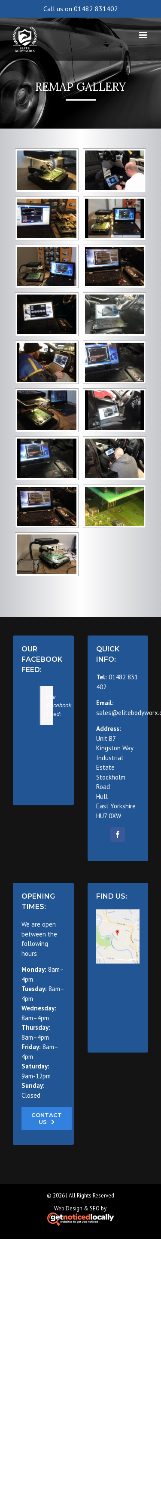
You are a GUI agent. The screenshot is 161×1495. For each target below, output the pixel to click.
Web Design (68, 1208)
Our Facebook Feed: (41, 659)
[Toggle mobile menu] (143, 35)
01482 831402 (96, 8)
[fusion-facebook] (117, 834)
